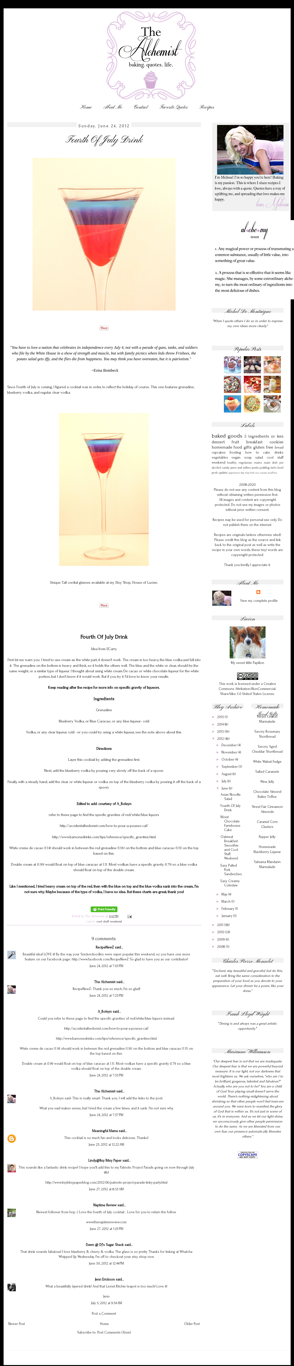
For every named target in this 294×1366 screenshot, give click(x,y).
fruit (235, 442)
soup (248, 457)
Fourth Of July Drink (231, 808)
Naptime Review (104, 1205)
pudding (265, 467)
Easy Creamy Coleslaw (230, 883)
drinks (278, 452)
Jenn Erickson (105, 1279)
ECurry (111, 649)
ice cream (261, 472)
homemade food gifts (232, 447)
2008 (221, 947)
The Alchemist (104, 982)
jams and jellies (240, 467)
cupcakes (219, 452)
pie (281, 462)
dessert (218, 442)
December (230, 745)
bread (279, 447)
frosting (235, 452)
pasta (255, 467)
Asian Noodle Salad (231, 797)
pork (215, 472)
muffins (272, 472)
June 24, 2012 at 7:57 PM (106, 1115)
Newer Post (16, 1324)
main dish (270, 462)
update (223, 472)
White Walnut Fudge (267, 762)
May (225, 894)
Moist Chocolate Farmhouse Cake (230, 823)
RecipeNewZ (105, 947)
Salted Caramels (267, 772)
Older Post (192, 1324)
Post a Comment (104, 1314)
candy (225, 467)
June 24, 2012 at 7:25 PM (106, 996)
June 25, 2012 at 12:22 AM (106, 1145)
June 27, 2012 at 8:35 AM (106, 1189)
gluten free (263, 447)
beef (280, 467)
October (228, 759)
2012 (221, 739)
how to (252, 452)
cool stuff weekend (109, 921)
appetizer (234, 472)
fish (252, 472)
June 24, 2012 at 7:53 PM (106, 1075)
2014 (221, 724)
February (228, 909)
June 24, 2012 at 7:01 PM (106, 966)
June (225, 788)
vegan (236, 457)
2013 (221, 732)
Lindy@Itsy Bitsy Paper (105, 1161)
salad (259, 457)
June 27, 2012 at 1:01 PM (106, 1229)
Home (86, 107)
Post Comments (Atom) (114, 1332)
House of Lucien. (145, 582)
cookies (276, 442)
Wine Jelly (267, 782)
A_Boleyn (105, 1012)
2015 (221, 717)
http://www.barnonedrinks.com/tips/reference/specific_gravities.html (104, 837)
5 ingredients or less (263, 436)
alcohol (216, 467)
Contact (140, 107)
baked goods (227, 436)
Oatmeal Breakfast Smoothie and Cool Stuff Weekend (230, 847)
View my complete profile (259, 601)
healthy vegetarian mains (244, 462)
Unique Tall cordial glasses (70, 582)
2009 (221, 939)
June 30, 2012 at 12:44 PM (106, 1263)
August (227, 774)
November (230, 752)
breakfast (254, 442)
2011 (220, 925)
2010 (221, 932)
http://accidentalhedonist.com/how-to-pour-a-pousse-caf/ (104, 826)
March (227, 902)
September (230, 767)
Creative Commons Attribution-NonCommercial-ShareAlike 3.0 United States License (247, 689)
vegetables (220, 457)
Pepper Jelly (267, 837)
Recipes (206, 107)
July (224, 781)
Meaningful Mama (105, 1131)
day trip (245, 472)
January (227, 916)
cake (266, 452)
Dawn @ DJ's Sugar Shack (105, 1245)
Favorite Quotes (173, 107)
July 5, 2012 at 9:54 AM (106, 1303)
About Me (112, 107)
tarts (274, 467)
